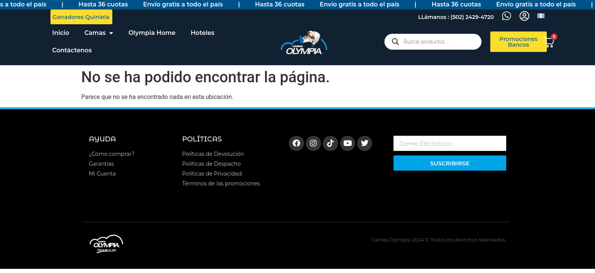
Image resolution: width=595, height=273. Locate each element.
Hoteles (202, 32)
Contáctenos (72, 50)
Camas (98, 33)
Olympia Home (151, 32)
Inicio (60, 32)
